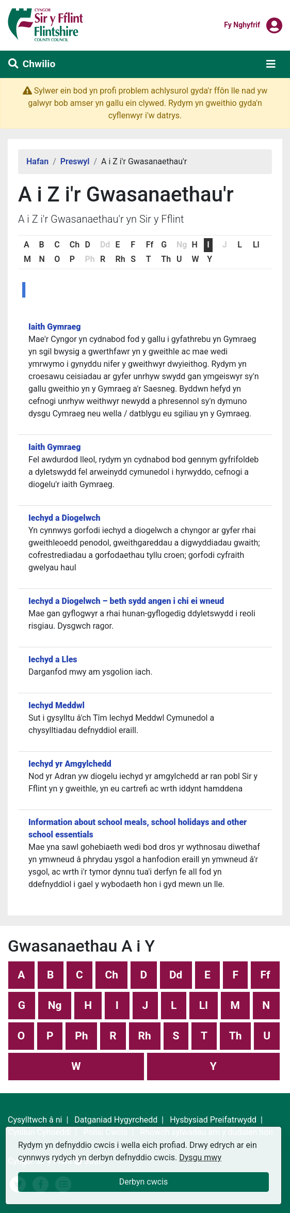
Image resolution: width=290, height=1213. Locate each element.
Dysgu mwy (200, 1157)
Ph (81, 1036)
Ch (74, 245)
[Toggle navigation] (271, 64)
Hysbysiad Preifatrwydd (213, 1120)
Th (166, 259)
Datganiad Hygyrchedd (115, 1120)
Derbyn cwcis (143, 1182)
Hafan (37, 161)
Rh (120, 259)
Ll (256, 245)
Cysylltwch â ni (35, 1120)
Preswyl (75, 161)
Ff (149, 245)
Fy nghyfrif (242, 24)
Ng (55, 1005)
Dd (175, 975)
